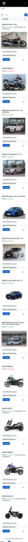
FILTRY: (5, 19)
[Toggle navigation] (25, 3)
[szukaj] (14, 14)
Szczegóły (6, 59)
